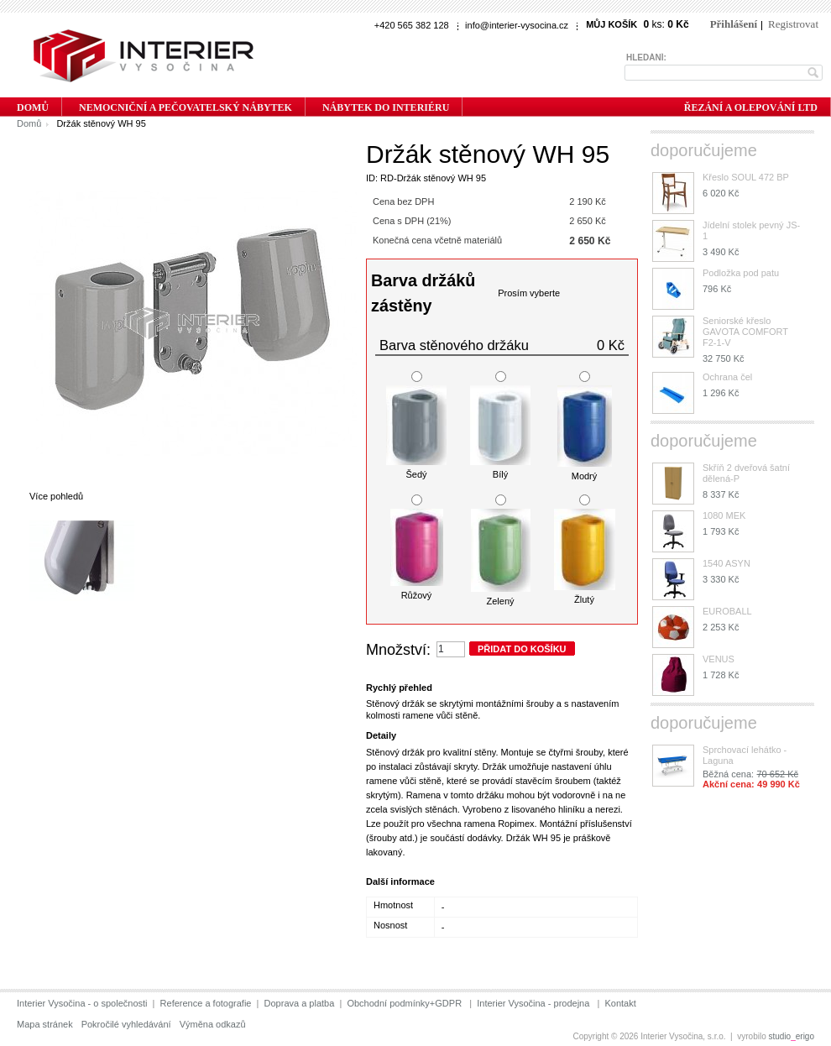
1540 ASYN (726, 563)
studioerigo (792, 1036)
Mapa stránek (45, 1024)
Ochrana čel (727, 377)
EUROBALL (727, 611)
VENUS (718, 659)
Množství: (398, 649)
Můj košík (611, 24)
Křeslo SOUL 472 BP (746, 177)
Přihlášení (733, 24)
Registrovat (793, 24)
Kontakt (619, 1003)
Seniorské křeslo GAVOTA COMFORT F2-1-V (745, 332)
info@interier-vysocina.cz (516, 25)
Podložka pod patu (741, 273)
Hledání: (646, 57)
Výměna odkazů (213, 1024)
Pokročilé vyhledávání (126, 1024)
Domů (29, 123)
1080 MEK (724, 515)
